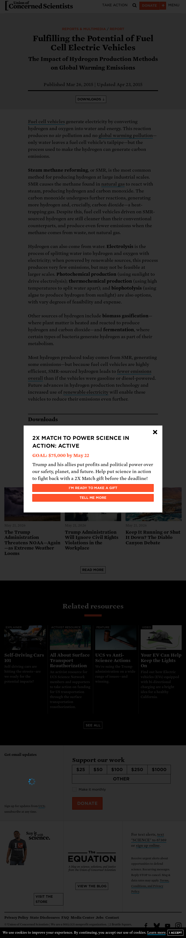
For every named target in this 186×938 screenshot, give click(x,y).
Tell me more (93, 498)
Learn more (156, 933)
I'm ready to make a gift (93, 488)
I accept (175, 932)
